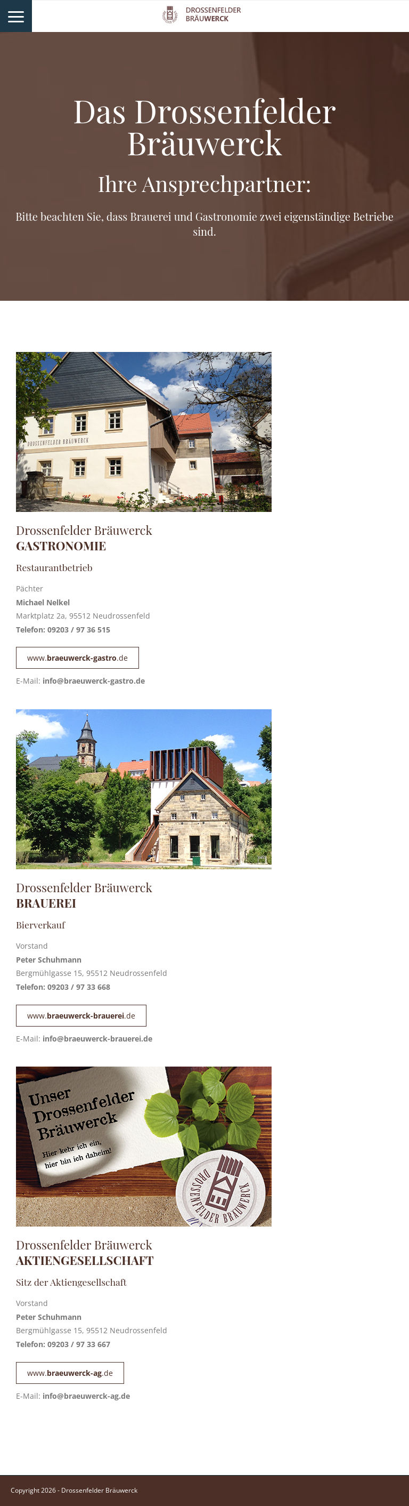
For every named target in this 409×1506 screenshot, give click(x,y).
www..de (77, 658)
